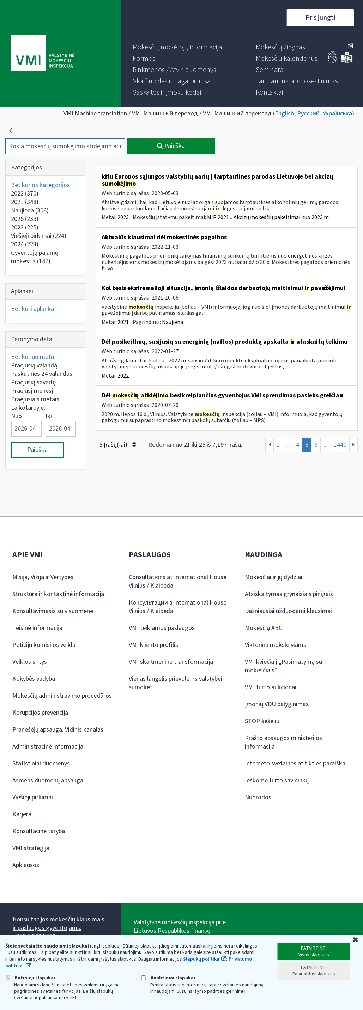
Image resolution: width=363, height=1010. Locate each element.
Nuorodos (258, 797)
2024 (24, 244)
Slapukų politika (201, 959)
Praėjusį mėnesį (32, 390)
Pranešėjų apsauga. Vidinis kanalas (57, 729)
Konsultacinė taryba (38, 831)
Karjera (21, 814)
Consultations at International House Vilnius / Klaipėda (177, 581)
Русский (308, 113)
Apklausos (25, 865)
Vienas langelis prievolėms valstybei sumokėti (175, 683)
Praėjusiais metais (35, 399)
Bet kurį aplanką (32, 309)
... (288, 444)
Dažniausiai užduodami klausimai (288, 611)
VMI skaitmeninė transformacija (171, 661)
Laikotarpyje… (30, 407)
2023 (24, 227)
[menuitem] (177, 47)
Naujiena (30, 210)
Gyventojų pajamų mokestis (34, 257)
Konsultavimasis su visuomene (52, 611)
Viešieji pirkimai (38, 236)
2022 (24, 193)
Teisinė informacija (37, 628)
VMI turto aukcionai (270, 687)
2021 (24, 202)
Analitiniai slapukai (168, 977)
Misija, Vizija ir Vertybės (42, 577)
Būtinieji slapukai (30, 977)
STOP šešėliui (263, 721)
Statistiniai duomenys (41, 763)
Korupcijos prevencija (40, 712)
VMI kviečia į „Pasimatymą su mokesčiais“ (283, 666)
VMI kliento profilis (153, 645)
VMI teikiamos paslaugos (162, 628)
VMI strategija (30, 848)
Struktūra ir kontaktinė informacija (58, 594)
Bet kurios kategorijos (40, 185)
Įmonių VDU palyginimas (277, 704)
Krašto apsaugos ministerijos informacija (283, 742)
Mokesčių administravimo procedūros (62, 695)
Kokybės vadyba (33, 678)
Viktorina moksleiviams (275, 645)
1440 (340, 444)
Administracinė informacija (47, 746)
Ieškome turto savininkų (277, 780)
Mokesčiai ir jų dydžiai (273, 577)
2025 (24, 219)
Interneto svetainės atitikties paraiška (295, 763)
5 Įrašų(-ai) (117, 444)
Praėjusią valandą (34, 365)
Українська (337, 113)
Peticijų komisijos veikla (43, 645)
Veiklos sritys (29, 661)
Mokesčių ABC (263, 628)
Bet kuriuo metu (32, 357)
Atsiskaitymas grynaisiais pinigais (289, 594)
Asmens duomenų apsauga (47, 780)
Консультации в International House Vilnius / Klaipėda (177, 606)
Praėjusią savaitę (33, 382)
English (284, 113)
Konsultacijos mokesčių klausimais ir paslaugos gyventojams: (58, 923)
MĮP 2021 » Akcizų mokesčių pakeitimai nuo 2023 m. (268, 217)
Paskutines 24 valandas (41, 373)
